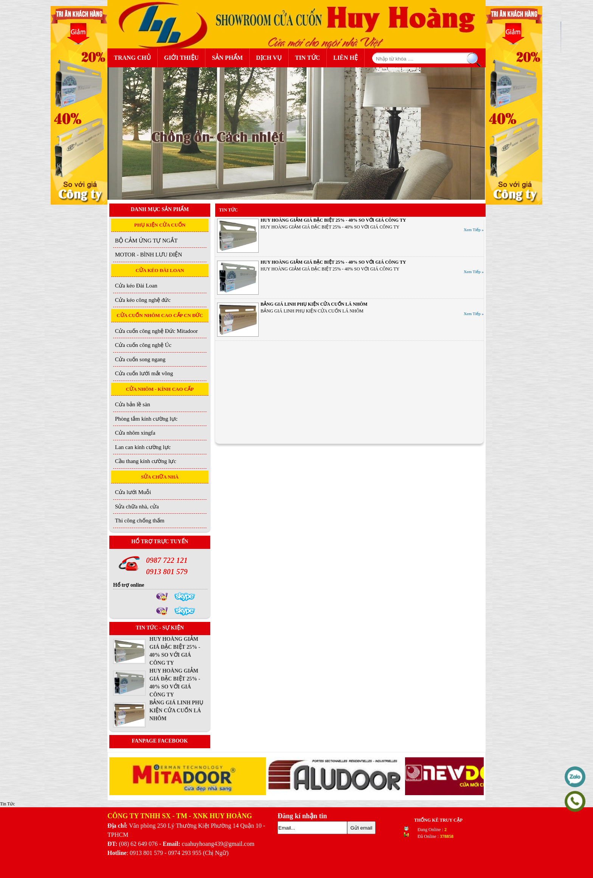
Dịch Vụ (269, 57)
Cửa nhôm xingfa (135, 433)
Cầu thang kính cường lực (145, 461)
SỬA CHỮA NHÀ (160, 477)
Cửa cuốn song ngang (140, 359)
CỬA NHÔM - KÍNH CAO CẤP (160, 389)
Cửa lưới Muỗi (133, 492)
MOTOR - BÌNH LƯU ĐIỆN (148, 255)
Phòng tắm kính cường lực (146, 419)
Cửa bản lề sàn (132, 404)
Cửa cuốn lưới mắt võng (144, 373)
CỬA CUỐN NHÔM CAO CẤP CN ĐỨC (159, 315)
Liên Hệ (345, 57)
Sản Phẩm (229, 57)
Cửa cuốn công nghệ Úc (143, 345)
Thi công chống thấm (140, 520)
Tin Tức (307, 57)
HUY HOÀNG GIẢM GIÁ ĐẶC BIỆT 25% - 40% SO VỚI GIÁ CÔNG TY (333, 220)
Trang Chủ (132, 57)
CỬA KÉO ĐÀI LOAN (159, 270)
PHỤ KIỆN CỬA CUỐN (160, 225)
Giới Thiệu (181, 57)
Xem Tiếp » (474, 229)
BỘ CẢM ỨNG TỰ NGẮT (146, 241)
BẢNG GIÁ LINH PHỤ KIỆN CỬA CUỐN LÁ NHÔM (314, 304)
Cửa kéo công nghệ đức (143, 300)
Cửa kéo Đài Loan (136, 286)
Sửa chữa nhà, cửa (137, 506)
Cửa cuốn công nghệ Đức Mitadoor (156, 331)
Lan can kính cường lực (143, 447)
